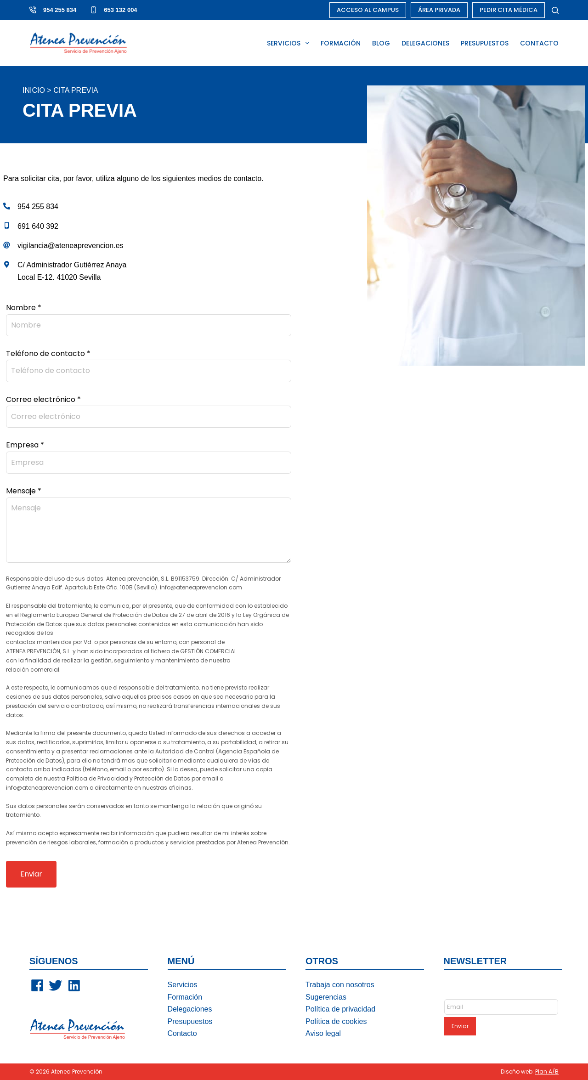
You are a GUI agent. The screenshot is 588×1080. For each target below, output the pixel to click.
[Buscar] (555, 10)
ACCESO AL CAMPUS (368, 10)
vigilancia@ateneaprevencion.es (70, 245)
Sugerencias (325, 997)
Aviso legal (323, 1033)
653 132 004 (120, 9)
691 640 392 (37, 226)
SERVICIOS (290, 43)
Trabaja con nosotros (339, 985)
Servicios (183, 985)
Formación (185, 997)
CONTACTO (539, 43)
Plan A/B (547, 1071)
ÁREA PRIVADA (439, 10)
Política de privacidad (340, 1009)
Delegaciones (190, 1009)
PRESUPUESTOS (485, 43)
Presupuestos (190, 1021)
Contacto (182, 1033)
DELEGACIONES (425, 43)
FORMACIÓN (341, 43)
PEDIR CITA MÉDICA (508, 10)
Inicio (34, 90)
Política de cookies (336, 1021)
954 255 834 (59, 9)
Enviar (31, 874)
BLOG (381, 43)
